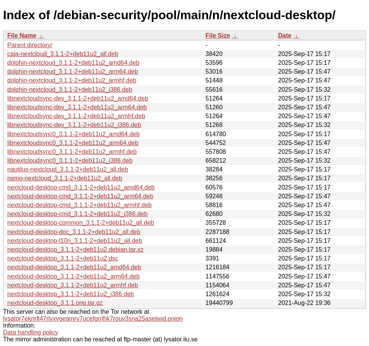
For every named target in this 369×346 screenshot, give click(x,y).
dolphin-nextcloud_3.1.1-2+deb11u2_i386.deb (69, 89)
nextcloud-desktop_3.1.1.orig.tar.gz (55, 303)
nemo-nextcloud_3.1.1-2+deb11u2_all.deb (64, 178)
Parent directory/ (29, 45)
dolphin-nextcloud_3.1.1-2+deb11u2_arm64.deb (72, 71)
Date (285, 35)
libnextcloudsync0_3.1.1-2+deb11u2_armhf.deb (72, 151)
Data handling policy (30, 332)
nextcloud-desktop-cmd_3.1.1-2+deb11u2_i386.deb (77, 214)
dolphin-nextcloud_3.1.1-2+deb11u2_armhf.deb (71, 80)
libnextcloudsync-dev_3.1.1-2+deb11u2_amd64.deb (77, 98)
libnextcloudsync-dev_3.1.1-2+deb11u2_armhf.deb (76, 116)
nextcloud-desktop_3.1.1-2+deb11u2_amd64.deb (74, 267)
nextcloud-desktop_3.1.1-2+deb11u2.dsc (62, 258)
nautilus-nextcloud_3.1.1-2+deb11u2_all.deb (67, 169)
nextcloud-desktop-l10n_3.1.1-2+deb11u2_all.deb (74, 240)
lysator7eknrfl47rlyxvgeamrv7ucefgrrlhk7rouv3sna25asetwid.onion (93, 318)
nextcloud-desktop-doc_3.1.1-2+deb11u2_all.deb (73, 232)
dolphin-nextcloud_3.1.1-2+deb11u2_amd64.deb (73, 62)
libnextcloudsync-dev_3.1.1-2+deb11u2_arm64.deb (77, 107)
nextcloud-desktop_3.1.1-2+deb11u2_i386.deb (70, 294)
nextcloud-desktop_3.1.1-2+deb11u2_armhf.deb (72, 285)
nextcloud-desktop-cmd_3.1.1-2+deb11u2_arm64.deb (80, 196)
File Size (217, 35)
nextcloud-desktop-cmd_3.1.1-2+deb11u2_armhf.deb (79, 205)
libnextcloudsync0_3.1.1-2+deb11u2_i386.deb (70, 160)
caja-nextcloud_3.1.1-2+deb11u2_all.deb (62, 54)
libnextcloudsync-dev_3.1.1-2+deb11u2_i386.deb (74, 125)
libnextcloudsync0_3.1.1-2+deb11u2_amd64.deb (73, 134)
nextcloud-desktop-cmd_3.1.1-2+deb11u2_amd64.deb (81, 187)
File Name (21, 35)
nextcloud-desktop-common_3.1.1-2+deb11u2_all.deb (80, 222)
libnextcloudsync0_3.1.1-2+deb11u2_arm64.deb (72, 143)
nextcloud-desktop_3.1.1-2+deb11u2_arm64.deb (73, 276)
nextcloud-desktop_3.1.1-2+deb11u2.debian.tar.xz (75, 249)
